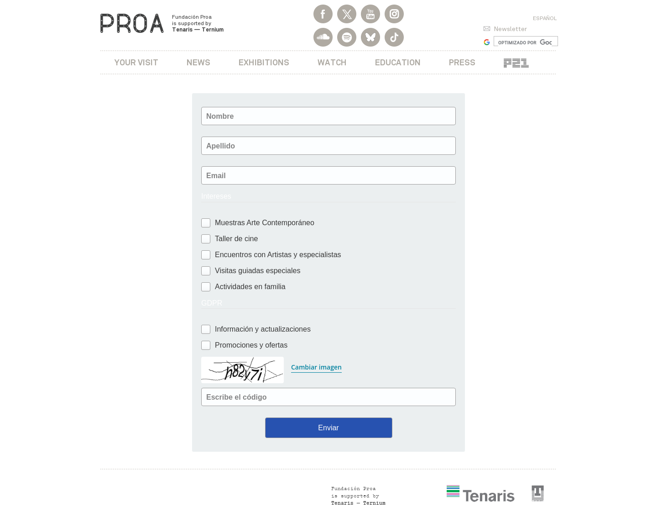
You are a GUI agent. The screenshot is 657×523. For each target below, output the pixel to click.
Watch (332, 62)
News (198, 62)
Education (398, 62)
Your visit (136, 62)
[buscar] (525, 42)
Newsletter (510, 29)
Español (545, 18)
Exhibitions (264, 62)
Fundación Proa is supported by (198, 23)
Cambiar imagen (316, 367)
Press (462, 62)
